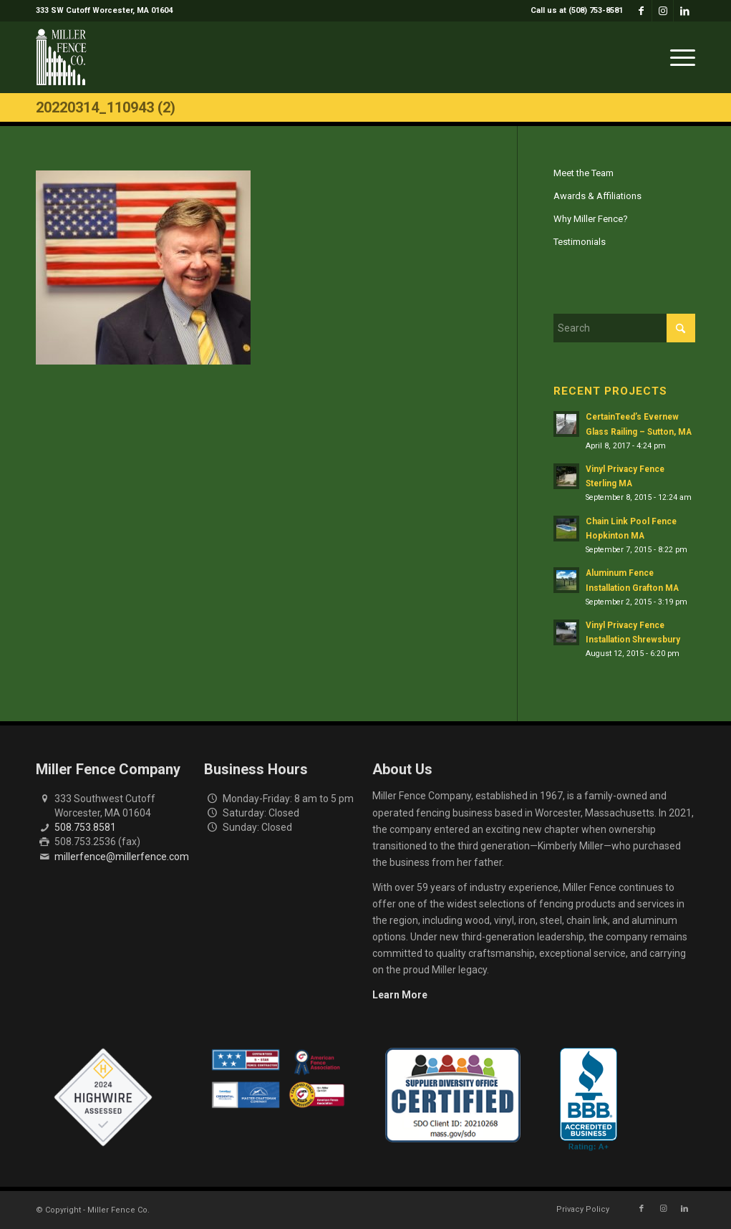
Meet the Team (583, 173)
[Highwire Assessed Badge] (103, 1098)
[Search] (624, 328)
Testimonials (579, 241)
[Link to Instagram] (662, 10)
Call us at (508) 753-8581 (577, 10)
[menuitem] (573, 10)
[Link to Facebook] (641, 10)
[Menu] (678, 57)
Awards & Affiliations (597, 196)
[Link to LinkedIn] (684, 10)
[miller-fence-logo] (61, 57)
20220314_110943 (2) (105, 107)
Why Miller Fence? (590, 218)
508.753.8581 (85, 827)
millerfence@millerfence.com (121, 856)
